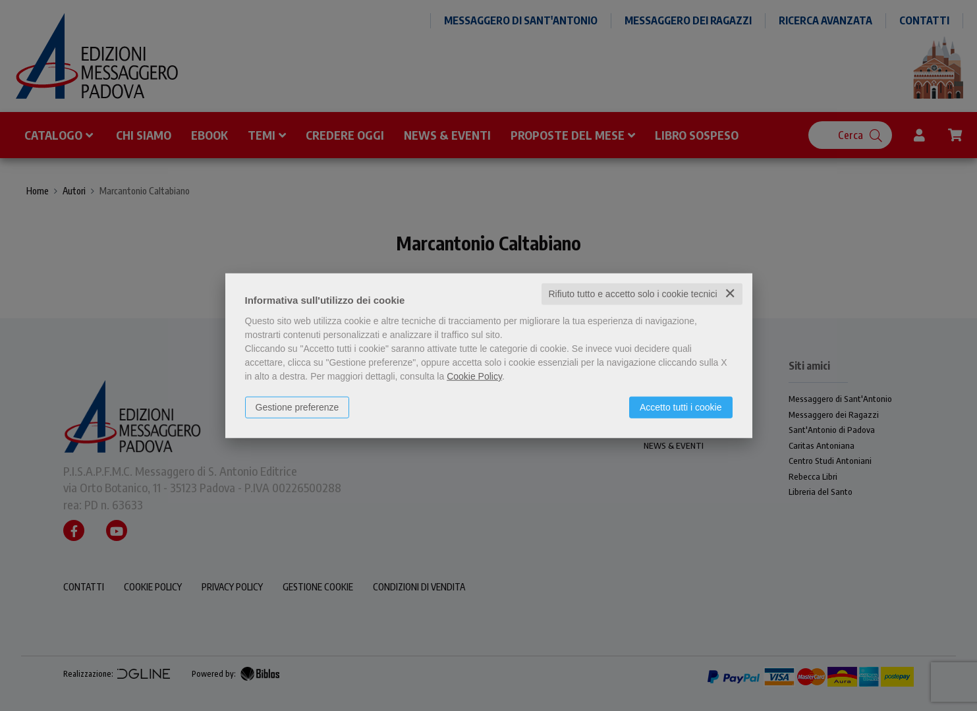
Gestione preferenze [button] (297, 407)
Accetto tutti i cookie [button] (681, 407)
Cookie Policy (474, 376)
